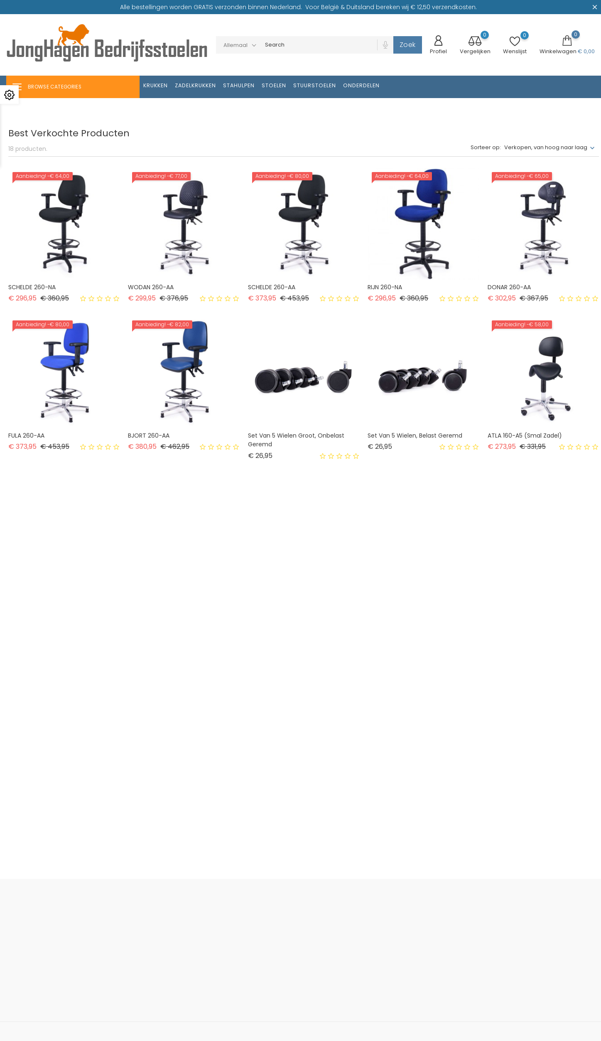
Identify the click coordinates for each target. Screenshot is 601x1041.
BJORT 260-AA (148, 435)
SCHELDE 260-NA (32, 287)
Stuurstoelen (314, 85)
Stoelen (274, 85)
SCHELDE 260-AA (271, 287)
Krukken (155, 85)
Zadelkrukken (195, 85)
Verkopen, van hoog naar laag (545, 147)
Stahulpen (239, 85)
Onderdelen (361, 85)
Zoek (408, 44)
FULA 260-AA (26, 435)
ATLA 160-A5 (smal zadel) (525, 435)
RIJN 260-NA (385, 287)
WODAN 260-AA (151, 287)
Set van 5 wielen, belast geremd (415, 435)
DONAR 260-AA (509, 287)
